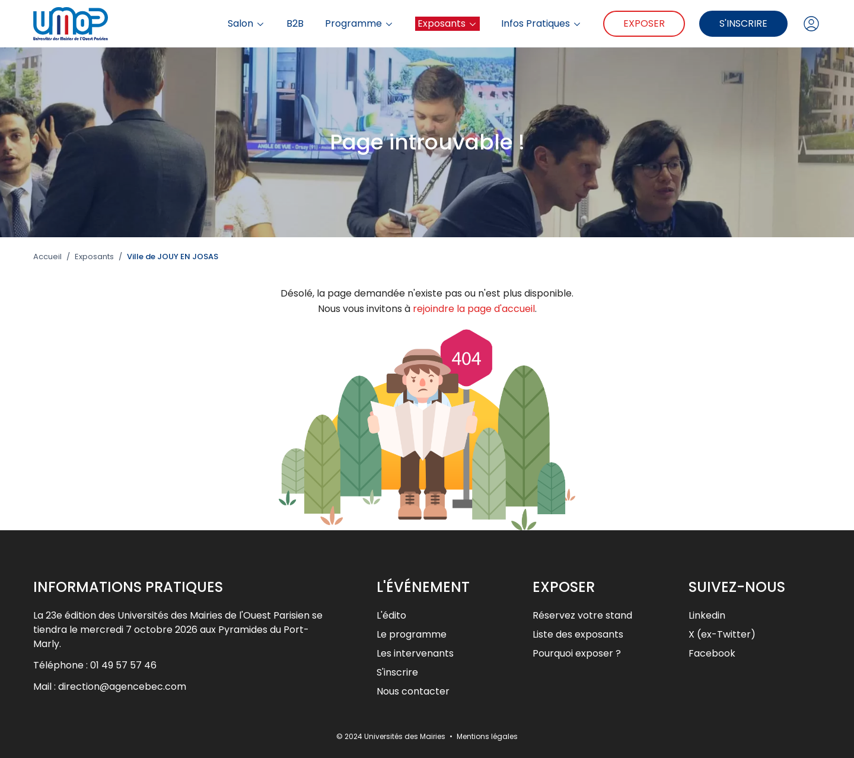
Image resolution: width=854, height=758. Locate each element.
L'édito (391, 615)
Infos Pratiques (541, 23)
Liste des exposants (578, 634)
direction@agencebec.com (122, 686)
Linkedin (707, 615)
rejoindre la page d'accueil (474, 309)
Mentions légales (487, 736)
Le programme (412, 634)
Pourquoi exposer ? (577, 653)
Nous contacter (413, 691)
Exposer (644, 23)
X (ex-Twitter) (722, 634)
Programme (359, 23)
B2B (295, 23)
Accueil (47, 256)
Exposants (447, 23)
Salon (246, 23)
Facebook (712, 653)
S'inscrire (743, 23)
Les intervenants (415, 653)
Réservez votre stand (582, 615)
